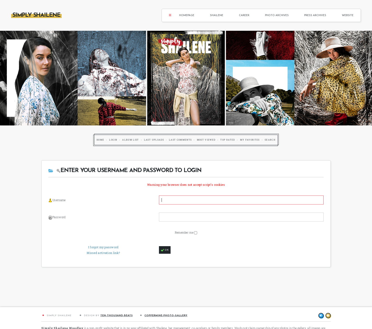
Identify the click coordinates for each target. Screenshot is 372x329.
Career (244, 15)
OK (165, 250)
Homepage (186, 15)
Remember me (184, 232)
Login (113, 139)
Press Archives (315, 15)
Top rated (227, 139)
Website (347, 15)
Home (100, 139)
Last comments (180, 139)
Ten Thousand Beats (116, 315)
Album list (130, 139)
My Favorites (250, 139)
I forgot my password (103, 247)
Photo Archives (277, 15)
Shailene (216, 15)
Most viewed (206, 139)
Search (270, 139)
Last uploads (154, 139)
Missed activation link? (103, 253)
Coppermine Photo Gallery (165, 315)
